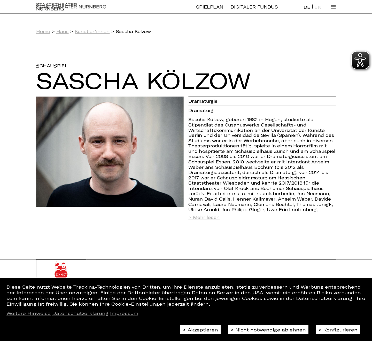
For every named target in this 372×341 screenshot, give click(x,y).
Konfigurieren (340, 329)
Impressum (124, 313)
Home (43, 31)
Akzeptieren (203, 329)
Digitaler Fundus (254, 11)
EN (317, 11)
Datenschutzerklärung (80, 313)
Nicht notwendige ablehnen (270, 329)
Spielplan (209, 11)
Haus (62, 31)
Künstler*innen (92, 31)
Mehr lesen (206, 217)
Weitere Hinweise (28, 313)
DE (307, 11)
